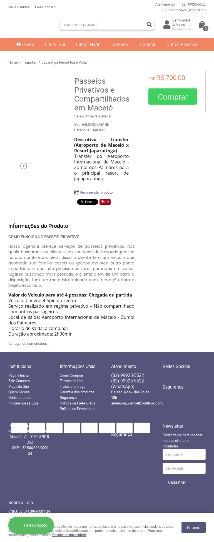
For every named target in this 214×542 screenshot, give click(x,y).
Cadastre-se (181, 28)
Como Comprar (71, 375)
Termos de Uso (71, 380)
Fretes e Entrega (72, 386)
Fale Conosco (45, 7)
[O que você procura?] (149, 25)
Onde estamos (19, 397)
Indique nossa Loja (23, 403)
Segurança (68, 397)
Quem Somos (19, 391)
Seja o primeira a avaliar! (93, 116)
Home (28, 44)
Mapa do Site (18, 386)
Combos (119, 44)
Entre (176, 24)
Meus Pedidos (18, 7)
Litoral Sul (55, 44)
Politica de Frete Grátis (77, 403)
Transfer (147, 44)
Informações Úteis (77, 366)
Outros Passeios (182, 44)
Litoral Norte (88, 44)
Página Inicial (18, 375)
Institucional (20, 366)
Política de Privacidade (77, 408)
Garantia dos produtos (77, 391)
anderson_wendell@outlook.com (137, 403)
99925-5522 (193, 4)
